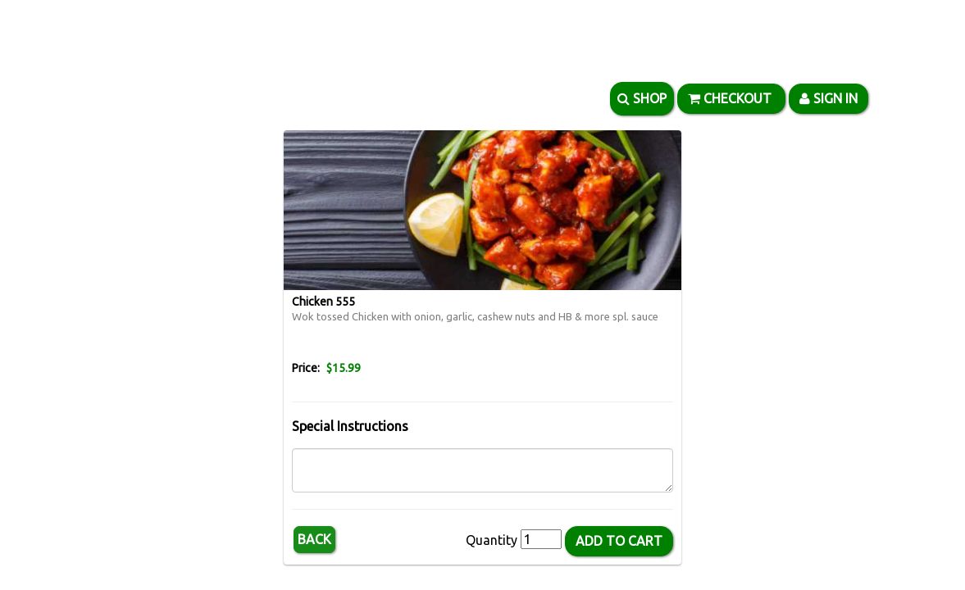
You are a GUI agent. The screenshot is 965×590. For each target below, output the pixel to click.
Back (314, 539)
